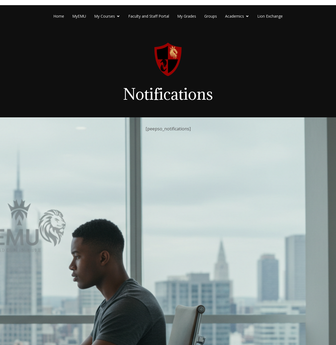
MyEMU (79, 16)
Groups (210, 16)
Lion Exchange (270, 16)
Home (58, 16)
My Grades (186, 16)
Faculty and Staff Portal (148, 16)
